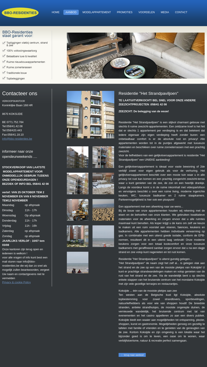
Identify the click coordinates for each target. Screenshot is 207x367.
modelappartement (95, 12)
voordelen (145, 12)
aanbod (70, 12)
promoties (123, 12)
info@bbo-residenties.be (17, 138)
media (164, 12)
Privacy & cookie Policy (16, 282)
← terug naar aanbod (132, 355)
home (55, 12)
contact (180, 12)
